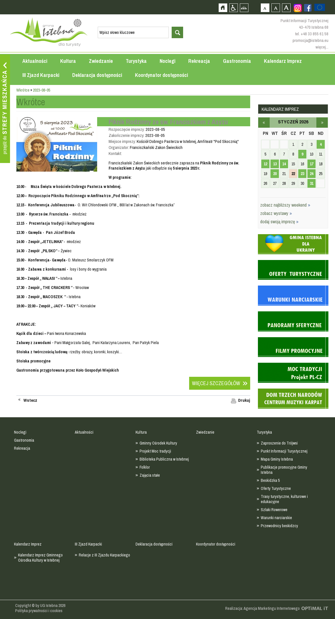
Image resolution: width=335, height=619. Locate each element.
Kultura (68, 61)
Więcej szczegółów (216, 383)
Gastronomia (237, 61)
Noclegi (167, 61)
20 (275, 173)
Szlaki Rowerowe (274, 509)
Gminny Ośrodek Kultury (158, 443)
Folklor (145, 467)
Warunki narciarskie (276, 517)
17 (311, 163)
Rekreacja (199, 61)
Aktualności (34, 61)
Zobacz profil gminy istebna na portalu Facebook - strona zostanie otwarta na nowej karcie (308, 7)
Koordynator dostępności (161, 75)
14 (284, 163)
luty (322, 122)
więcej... (322, 47)
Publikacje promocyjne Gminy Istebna (284, 470)
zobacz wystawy (276, 213)
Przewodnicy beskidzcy (279, 525)
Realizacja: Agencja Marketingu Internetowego (262, 608)
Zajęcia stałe (150, 475)
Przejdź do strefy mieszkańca (5, 109)
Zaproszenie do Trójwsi (279, 443)
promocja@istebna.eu (310, 40)
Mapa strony (244, 7)
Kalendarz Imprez (283, 61)
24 (311, 173)
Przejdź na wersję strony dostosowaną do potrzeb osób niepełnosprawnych (233, 7)
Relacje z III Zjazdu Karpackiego (104, 555)
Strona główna (223, 7)
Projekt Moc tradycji (155, 451)
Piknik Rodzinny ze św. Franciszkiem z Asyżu (168, 121)
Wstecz (30, 400)
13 (275, 163)
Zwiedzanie (101, 61)
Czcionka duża (286, 7)
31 (311, 183)
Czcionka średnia (275, 7)
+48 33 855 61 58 (314, 34)
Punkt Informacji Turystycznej (284, 451)
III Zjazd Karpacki (40, 75)
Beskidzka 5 (270, 480)
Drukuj (244, 400)
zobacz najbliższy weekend (285, 204)
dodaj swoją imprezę (279, 221)
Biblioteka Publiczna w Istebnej (164, 459)
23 (302, 173)
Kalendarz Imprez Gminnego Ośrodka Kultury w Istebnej (40, 557)
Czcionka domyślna (265, 7)
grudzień (264, 122)
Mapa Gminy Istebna (277, 459)
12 (265, 163)
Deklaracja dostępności (97, 75)
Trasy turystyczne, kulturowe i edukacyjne (284, 499)
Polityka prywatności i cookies (38, 610)
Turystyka (136, 61)
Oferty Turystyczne (276, 488)
